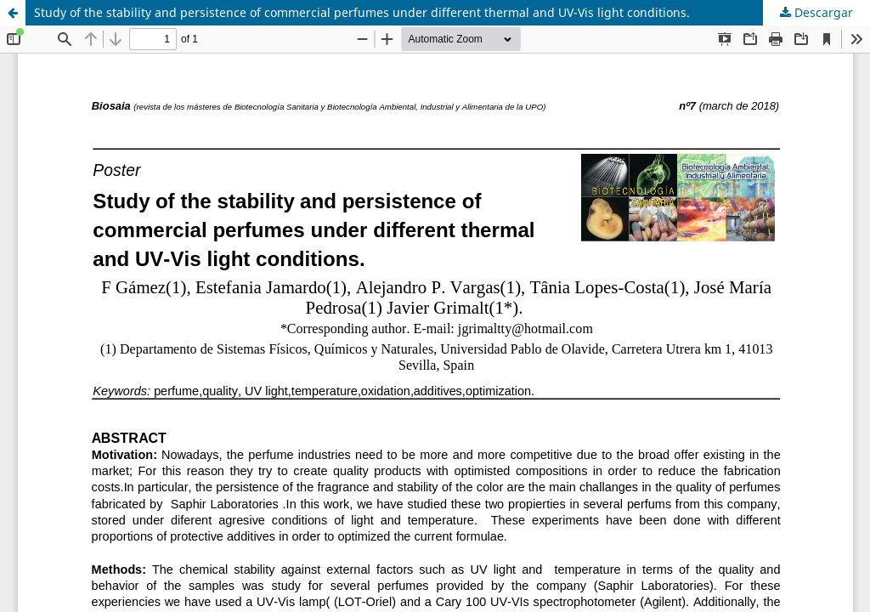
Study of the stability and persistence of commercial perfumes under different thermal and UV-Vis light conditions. (362, 12)
